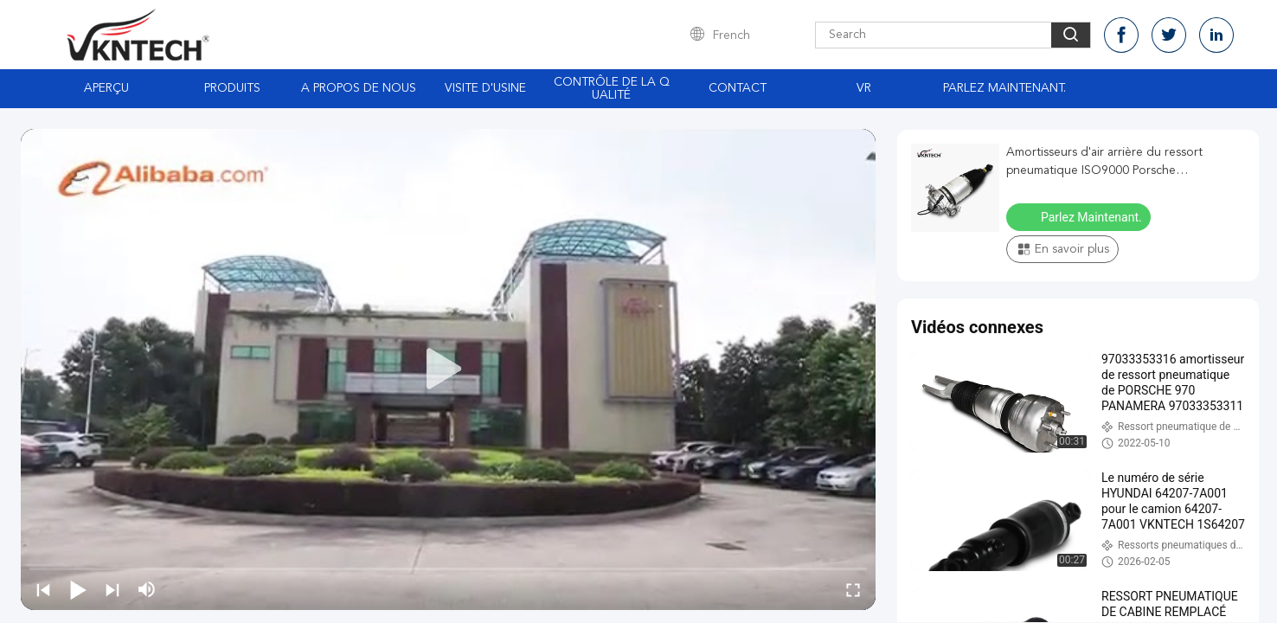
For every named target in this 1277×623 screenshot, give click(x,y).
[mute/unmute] (147, 589)
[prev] (43, 589)
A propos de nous (358, 88)
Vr (864, 88)
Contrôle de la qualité (612, 88)
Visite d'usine (485, 88)
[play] (448, 369)
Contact (738, 88)
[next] (112, 589)
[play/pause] (78, 589)
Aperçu (106, 88)
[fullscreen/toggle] (853, 589)
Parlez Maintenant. (1004, 88)
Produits (232, 88)
